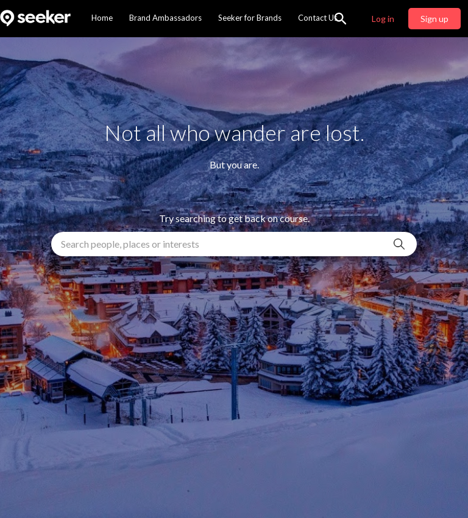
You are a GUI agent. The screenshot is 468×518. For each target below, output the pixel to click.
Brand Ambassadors (165, 18)
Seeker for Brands (250, 18)
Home (102, 18)
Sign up (434, 18)
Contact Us (318, 18)
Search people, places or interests (130, 244)
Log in (383, 18)
